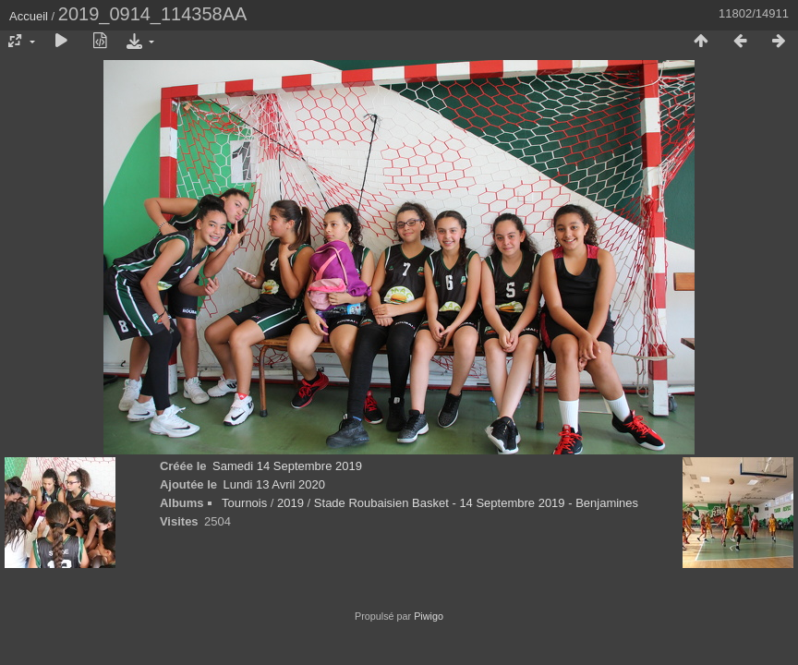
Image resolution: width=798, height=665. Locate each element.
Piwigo (428, 616)
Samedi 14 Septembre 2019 (287, 466)
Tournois (244, 503)
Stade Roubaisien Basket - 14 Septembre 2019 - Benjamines (476, 503)
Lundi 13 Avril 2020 (274, 484)
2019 (290, 503)
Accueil (28, 16)
